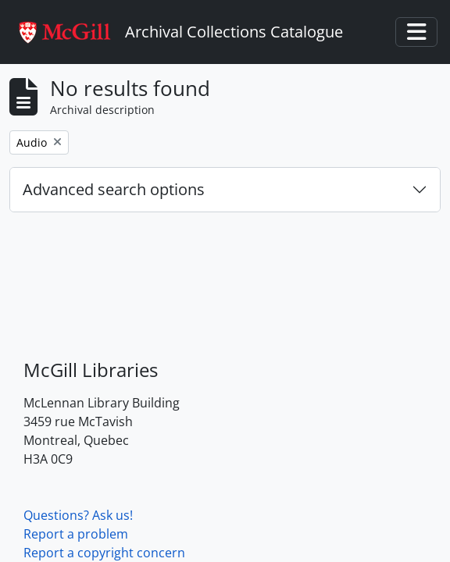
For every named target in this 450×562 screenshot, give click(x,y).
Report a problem (75, 533)
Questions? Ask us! (78, 515)
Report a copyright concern (104, 552)
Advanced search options (114, 189)
